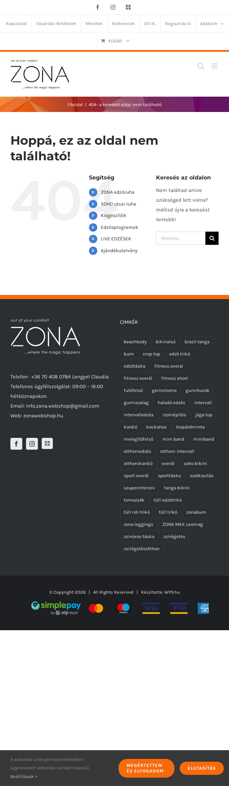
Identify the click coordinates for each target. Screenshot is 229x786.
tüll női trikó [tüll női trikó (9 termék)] (137, 512)
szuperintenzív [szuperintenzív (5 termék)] (139, 487)
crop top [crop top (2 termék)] (151, 353)
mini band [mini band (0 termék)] (173, 439)
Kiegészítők (113, 215)
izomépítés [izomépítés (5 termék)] (174, 414)
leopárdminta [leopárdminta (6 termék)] (190, 427)
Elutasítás (202, 768)
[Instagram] (32, 444)
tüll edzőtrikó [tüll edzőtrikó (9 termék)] (168, 500)
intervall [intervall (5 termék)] (203, 402)
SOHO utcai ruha (118, 204)
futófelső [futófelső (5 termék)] (133, 390)
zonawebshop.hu (43, 415)
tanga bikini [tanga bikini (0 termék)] (177, 487)
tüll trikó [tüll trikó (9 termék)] (168, 512)
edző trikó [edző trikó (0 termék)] (179, 353)
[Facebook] (16, 444)
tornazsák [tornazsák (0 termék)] (134, 500)
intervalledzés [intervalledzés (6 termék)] (139, 414)
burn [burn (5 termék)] (129, 353)
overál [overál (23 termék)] (168, 463)
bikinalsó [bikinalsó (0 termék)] (165, 341)
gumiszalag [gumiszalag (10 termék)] (136, 402)
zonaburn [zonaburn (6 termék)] (196, 512)
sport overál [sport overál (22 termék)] (136, 475)
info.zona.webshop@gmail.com (62, 406)
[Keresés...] (180, 238)
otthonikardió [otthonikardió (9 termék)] (138, 463)
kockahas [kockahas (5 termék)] (156, 427)
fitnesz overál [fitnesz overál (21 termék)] (138, 378)
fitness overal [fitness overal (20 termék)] (168, 366)
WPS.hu (172, 592)
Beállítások (24, 776)
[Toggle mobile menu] (215, 66)
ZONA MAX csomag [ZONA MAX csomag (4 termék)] (182, 524)
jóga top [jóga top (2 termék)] (203, 414)
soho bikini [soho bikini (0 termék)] (195, 463)
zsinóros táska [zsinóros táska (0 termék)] (139, 536)
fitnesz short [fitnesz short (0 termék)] (174, 378)
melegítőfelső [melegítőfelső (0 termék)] (138, 439)
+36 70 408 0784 (51, 377)
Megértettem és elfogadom (145, 768)
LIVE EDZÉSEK (116, 239)
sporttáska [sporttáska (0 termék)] (169, 475)
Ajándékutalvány (119, 251)
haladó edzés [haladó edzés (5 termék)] (171, 402)
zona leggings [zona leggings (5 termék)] (138, 524)
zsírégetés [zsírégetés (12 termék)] (174, 536)
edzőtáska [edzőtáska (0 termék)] (134, 366)
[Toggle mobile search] (200, 66)
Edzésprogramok (119, 227)
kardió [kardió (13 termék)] (130, 427)
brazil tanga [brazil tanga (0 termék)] (197, 341)
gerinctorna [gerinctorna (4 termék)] (164, 390)
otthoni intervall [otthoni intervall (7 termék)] (177, 451)
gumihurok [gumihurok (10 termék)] (198, 390)
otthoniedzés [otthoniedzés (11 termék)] (137, 451)
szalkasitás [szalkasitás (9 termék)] (202, 475)
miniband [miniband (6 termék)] (203, 439)
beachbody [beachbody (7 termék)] (135, 341)
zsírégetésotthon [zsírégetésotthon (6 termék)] (142, 548)
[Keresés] (212, 238)
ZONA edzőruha (117, 192)
